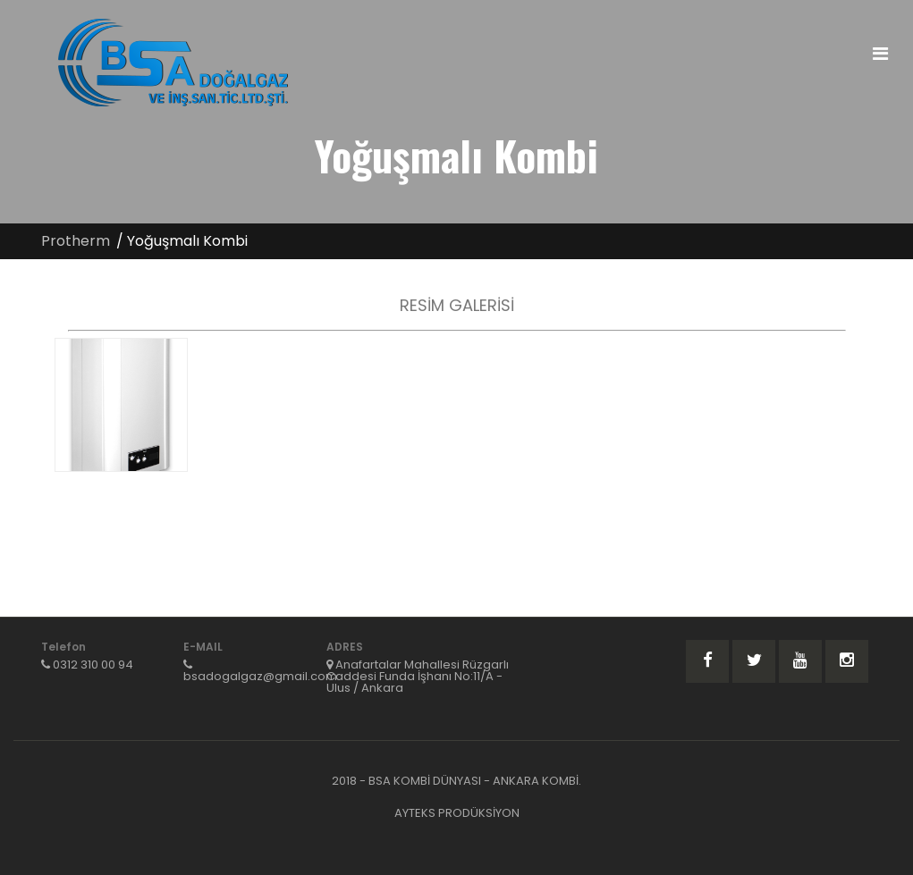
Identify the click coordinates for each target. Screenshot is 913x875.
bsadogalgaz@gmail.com (260, 676)
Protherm (75, 241)
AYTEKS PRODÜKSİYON (457, 812)
